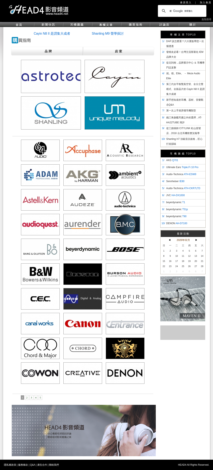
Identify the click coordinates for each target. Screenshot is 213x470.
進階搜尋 (206, 19)
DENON (176, 223)
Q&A (32, 464)
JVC (175, 195)
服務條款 (23, 464)
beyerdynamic (175, 202)
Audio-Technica (181, 174)
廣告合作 (42, 464)
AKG (172, 160)
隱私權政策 (10, 464)
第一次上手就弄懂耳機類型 (181, 110)
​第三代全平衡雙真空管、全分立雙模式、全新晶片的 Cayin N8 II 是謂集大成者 (185, 89)
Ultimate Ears (182, 167)
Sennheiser (175, 181)
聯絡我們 (54, 464)
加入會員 (205, 2)
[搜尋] (181, 10)
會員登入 (186, 2)
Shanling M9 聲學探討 (108, 33)
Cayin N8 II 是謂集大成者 (52, 33)
